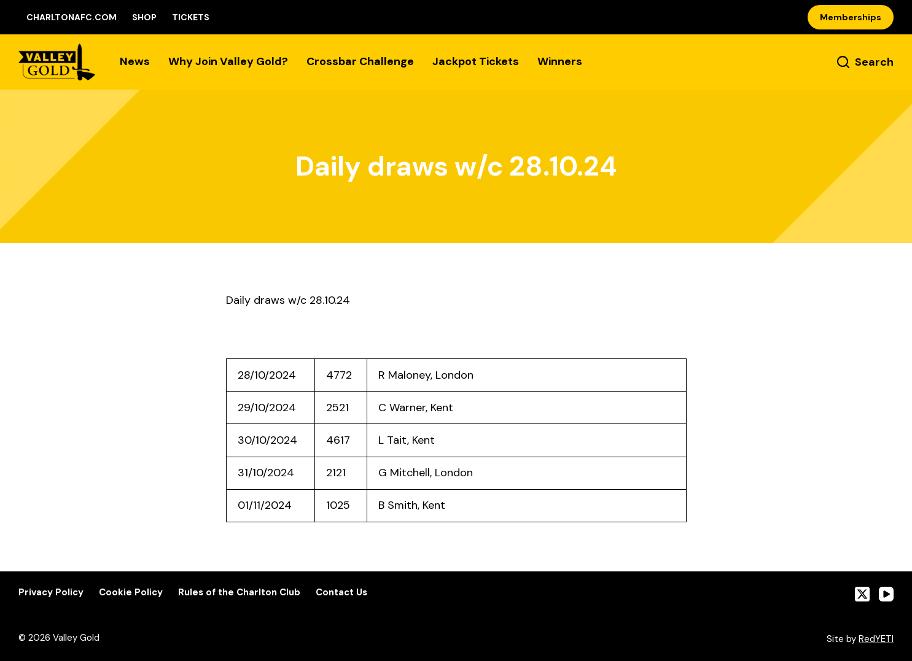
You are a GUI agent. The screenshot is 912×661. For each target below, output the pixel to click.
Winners (559, 61)
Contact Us (341, 592)
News (135, 61)
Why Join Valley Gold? (228, 61)
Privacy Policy (51, 592)
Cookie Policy (131, 592)
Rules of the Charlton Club (239, 592)
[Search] (865, 62)
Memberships (850, 17)
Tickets (190, 17)
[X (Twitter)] (862, 594)
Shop (144, 17)
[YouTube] (886, 594)
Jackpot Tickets (475, 61)
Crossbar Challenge (360, 61)
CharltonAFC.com (71, 17)
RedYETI (876, 639)
